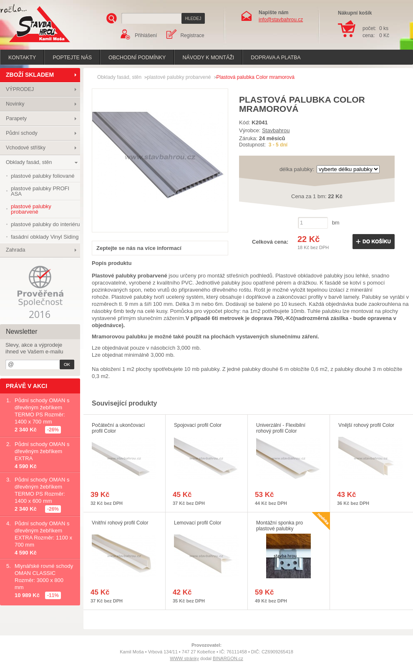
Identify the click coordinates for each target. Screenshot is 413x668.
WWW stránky (184, 658)
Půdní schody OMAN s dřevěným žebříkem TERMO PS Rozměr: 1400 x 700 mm (42, 411)
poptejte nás (72, 57)
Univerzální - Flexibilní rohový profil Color (280, 428)
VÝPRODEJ (20, 89)
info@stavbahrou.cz (281, 20)
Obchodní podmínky (137, 57)
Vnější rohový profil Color (366, 425)
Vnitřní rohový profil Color (120, 523)
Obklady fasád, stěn (29, 162)
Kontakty (22, 57)
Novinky (15, 104)
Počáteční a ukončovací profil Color (118, 428)
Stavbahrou (276, 130)
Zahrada (15, 250)
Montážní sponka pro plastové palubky (279, 526)
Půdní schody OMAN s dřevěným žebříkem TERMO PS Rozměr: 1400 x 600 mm (42, 490)
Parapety (16, 118)
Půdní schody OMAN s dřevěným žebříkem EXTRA (42, 451)
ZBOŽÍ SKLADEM (30, 74)
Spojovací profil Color (198, 425)
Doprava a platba (275, 57)
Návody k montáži (208, 57)
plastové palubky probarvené (179, 77)
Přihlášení (146, 35)
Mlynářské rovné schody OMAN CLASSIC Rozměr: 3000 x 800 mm (44, 576)
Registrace (192, 35)
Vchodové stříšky (25, 148)
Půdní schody (22, 133)
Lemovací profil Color (197, 523)
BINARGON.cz (228, 658)
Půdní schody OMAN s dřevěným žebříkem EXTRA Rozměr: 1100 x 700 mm (43, 534)
